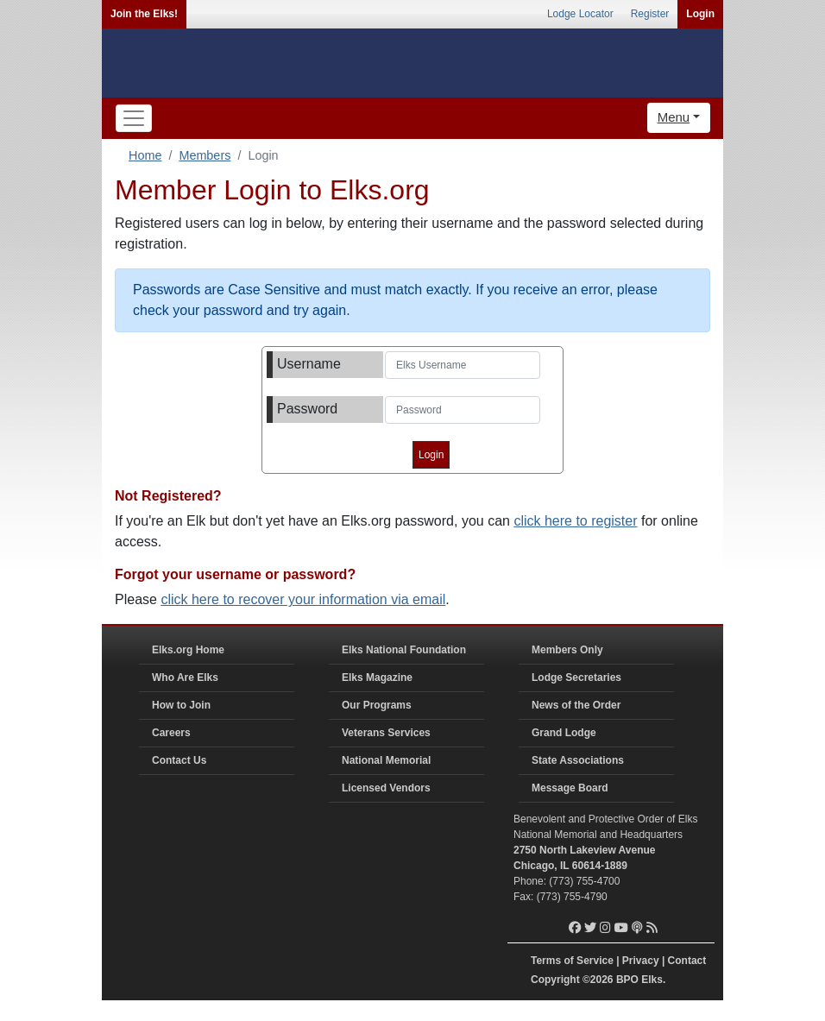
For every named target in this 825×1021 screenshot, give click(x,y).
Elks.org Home (188, 650)
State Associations (578, 760)
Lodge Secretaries (576, 677)
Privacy (640, 961)
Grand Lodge (564, 733)
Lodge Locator (580, 14)
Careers (171, 733)
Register (650, 14)
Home (145, 155)
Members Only (567, 650)
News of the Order (576, 705)
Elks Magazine (377, 677)
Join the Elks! (144, 14)
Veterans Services (386, 733)
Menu (674, 117)
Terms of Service (572, 961)
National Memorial (386, 760)
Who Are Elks (185, 677)
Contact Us (179, 760)
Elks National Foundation (404, 650)
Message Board (570, 788)
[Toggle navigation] (134, 118)
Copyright (555, 980)
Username (309, 363)
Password (307, 408)
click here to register (575, 521)
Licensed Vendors (386, 788)
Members (204, 155)
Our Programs (377, 705)
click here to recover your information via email (303, 599)
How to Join (181, 705)
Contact (687, 961)
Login (700, 14)
